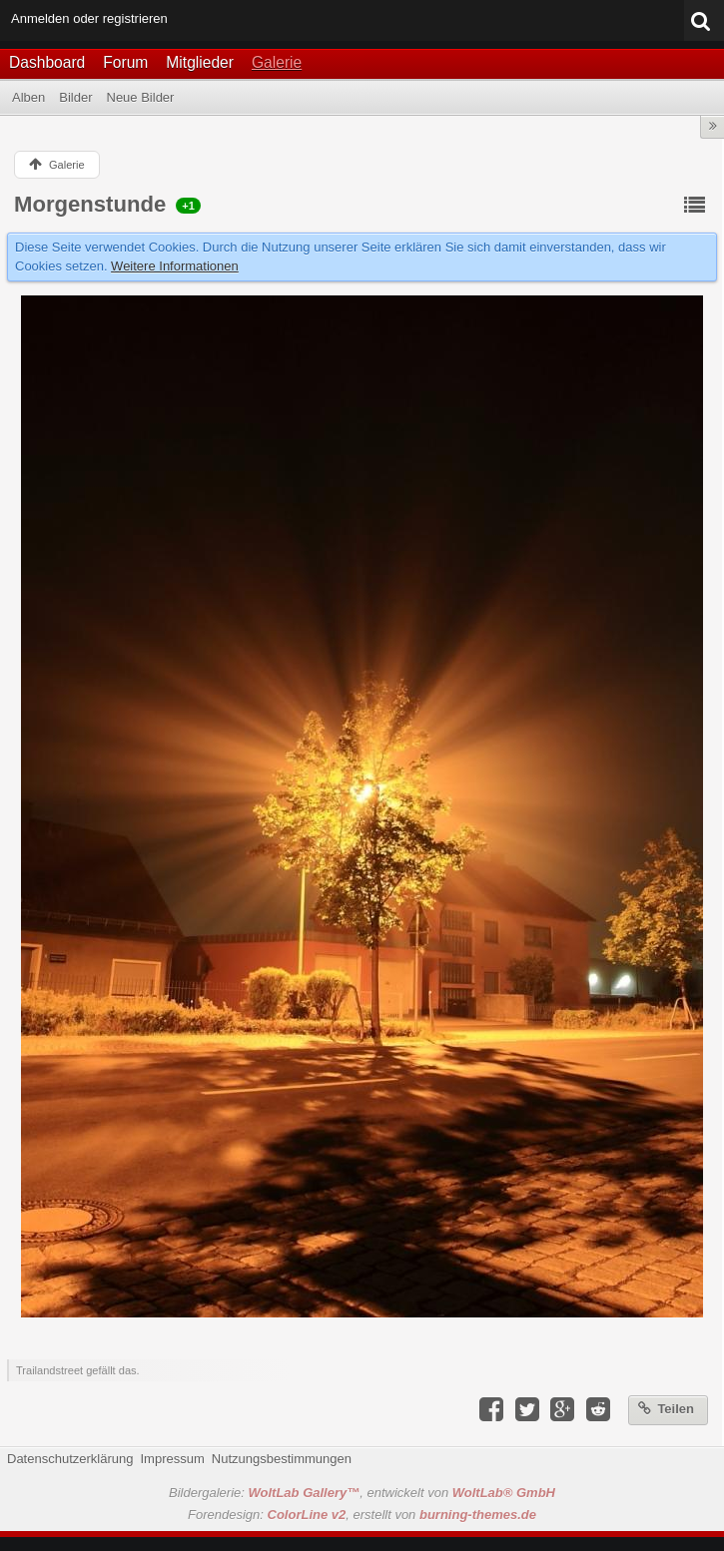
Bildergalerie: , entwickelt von (362, 1492)
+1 (188, 206)
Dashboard (47, 62)
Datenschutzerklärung (70, 1458)
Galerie (277, 62)
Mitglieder (200, 62)
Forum (125, 62)
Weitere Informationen (175, 265)
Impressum (172, 1458)
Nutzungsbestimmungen (282, 1458)
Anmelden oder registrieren (89, 18)
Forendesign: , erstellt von (362, 1514)
